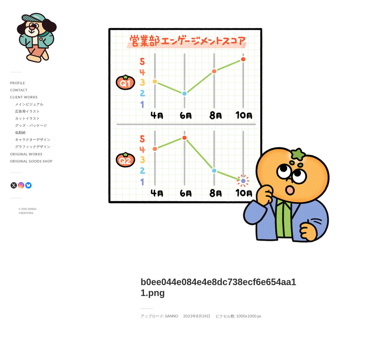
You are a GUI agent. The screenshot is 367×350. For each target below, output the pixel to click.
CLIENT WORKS (24, 97)
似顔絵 (20, 132)
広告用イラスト (27, 111)
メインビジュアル (29, 104)
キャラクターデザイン (32, 140)
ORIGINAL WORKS (26, 154)
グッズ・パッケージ (31, 125)
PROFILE (17, 83)
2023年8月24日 (197, 316)
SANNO (171, 316)
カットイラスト (27, 118)
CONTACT (19, 90)
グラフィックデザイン (32, 147)
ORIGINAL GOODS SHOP (31, 161)
